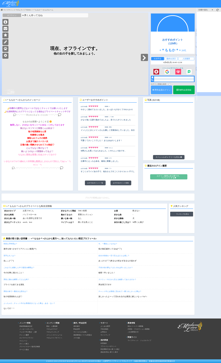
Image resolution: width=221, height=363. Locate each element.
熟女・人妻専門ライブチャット (109, 361)
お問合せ (103, 332)
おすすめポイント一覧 (95, 183)
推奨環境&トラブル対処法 (82, 335)
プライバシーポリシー (108, 346)
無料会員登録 (183, 90)
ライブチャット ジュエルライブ (139, 340)
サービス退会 (24, 349)
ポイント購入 (24, 343)
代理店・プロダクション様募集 (139, 329)
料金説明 (76, 329)
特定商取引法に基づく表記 (109, 349)
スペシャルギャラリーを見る (169, 157)
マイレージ (23, 341)
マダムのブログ (51, 329)
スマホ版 (76, 338)
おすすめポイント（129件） (172, 41)
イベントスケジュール (54, 335)
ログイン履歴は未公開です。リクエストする (169, 177)
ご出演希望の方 (133, 332)
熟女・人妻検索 (51, 326)
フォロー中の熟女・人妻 (28, 332)
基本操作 (76, 326)
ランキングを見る (182, 214)
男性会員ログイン (161, 90)
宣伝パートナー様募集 (135, 326)
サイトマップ (105, 335)
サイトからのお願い (80, 332)
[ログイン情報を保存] (170, 84)
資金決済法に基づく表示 (109, 352)
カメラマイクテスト (26, 338)
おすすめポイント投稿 (121, 183)
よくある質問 (105, 326)
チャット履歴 (24, 335)
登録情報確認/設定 (25, 326)
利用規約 (103, 343)
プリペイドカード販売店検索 (29, 346)
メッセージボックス (26, 329)
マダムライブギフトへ (54, 338)
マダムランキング (52, 332)
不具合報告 (104, 329)
